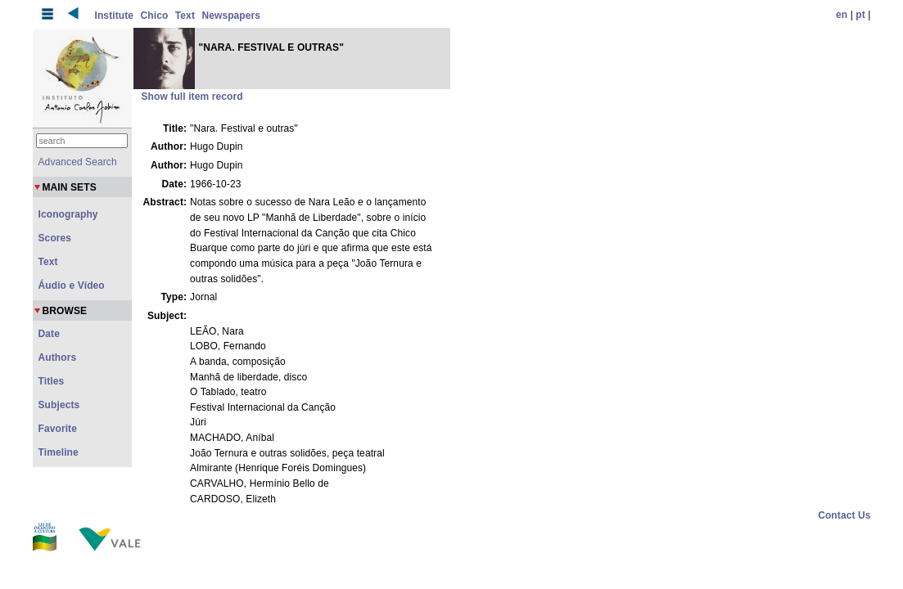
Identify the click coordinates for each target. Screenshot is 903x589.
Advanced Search (77, 162)
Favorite (57, 428)
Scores (55, 238)
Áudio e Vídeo (71, 285)
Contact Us (844, 515)
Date (49, 333)
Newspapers (230, 15)
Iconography (68, 214)
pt (860, 14)
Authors (57, 357)
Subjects (59, 405)
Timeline (58, 452)
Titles (51, 381)
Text (185, 15)
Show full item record (192, 96)
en (841, 14)
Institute (114, 15)
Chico (155, 15)
